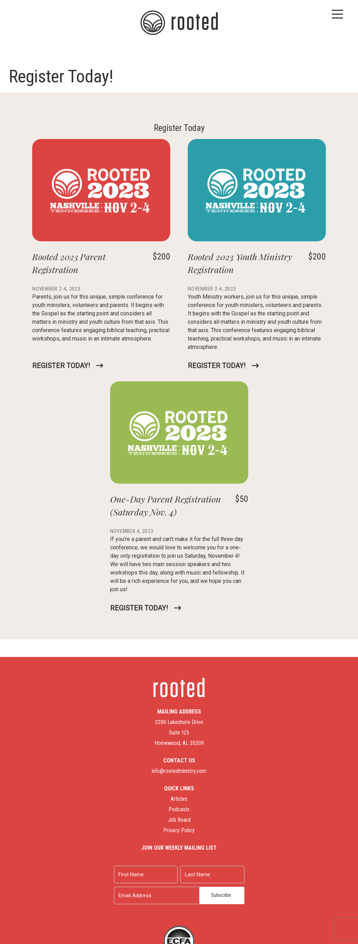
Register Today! (61, 365)
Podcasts (179, 809)
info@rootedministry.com (179, 771)
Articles (179, 799)
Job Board (179, 820)
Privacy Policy (179, 830)
